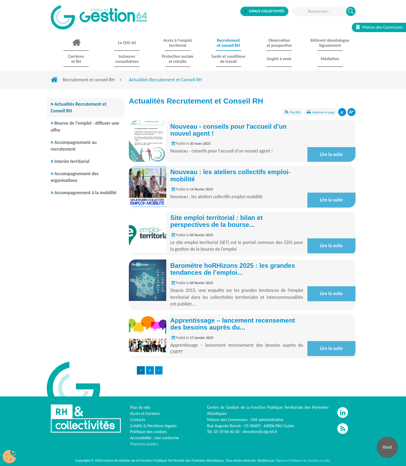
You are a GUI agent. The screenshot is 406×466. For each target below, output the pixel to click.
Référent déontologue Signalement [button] (330, 43)
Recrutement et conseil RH (89, 80)
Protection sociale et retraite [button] (177, 59)
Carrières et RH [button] (76, 59)
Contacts (137, 419)
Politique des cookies (148, 431)
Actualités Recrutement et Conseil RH (79, 107)
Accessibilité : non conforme (154, 437)
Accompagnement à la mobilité (86, 193)
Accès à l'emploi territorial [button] (177, 43)
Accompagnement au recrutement (74, 145)
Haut (387, 447)
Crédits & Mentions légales (153, 425)
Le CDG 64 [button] (127, 42)
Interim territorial (72, 161)
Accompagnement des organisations (75, 177)
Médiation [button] (330, 58)
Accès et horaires (145, 413)
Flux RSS (295, 112)
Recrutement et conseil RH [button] (228, 43)
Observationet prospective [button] (279, 43)
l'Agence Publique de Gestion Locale (302, 460)
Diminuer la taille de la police (342, 112)
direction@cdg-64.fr (260, 431)
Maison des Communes (379, 27)
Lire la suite (331, 154)
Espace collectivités (264, 11)
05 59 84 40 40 (226, 431)
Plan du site (140, 407)
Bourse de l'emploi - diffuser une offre (85, 126)
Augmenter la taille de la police (351, 112)
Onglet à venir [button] (279, 58)
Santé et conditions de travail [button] (228, 59)
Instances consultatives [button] (126, 59)
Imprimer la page (323, 112)
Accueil (76, 43)
